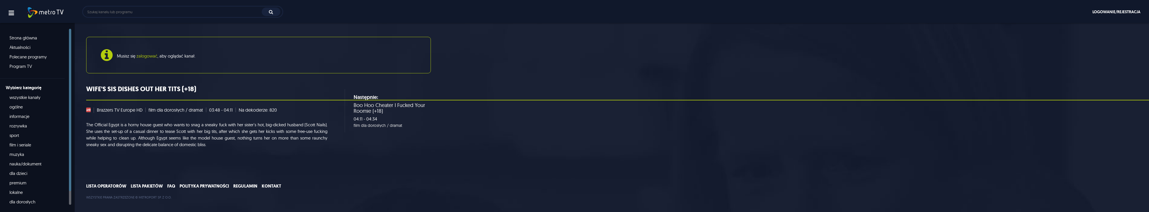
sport (14, 135)
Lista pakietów (147, 186)
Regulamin (245, 186)
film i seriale (20, 145)
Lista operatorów (106, 186)
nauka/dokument (25, 164)
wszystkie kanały (25, 97)
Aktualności (19, 47)
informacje (19, 116)
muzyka (16, 154)
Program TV (20, 66)
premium (17, 183)
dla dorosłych (22, 202)
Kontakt (271, 186)
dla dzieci (18, 173)
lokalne (16, 192)
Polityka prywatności (204, 186)
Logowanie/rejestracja (1116, 11)
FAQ (171, 186)
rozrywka (18, 126)
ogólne (16, 107)
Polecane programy (28, 57)
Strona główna (23, 38)
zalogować (146, 56)
